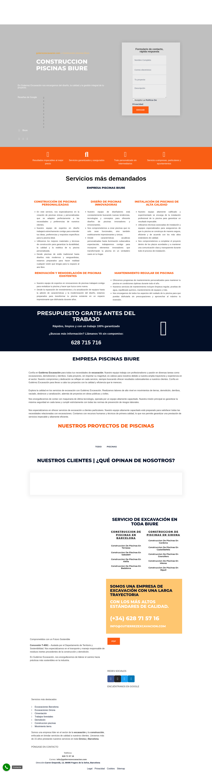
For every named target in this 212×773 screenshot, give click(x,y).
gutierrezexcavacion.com (48, 53)
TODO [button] (98, 446)
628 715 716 (86, 342)
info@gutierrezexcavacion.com (138, 626)
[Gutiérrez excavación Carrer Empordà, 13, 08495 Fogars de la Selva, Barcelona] (67, 544)
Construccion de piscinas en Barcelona (126, 535)
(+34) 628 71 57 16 (134, 618)
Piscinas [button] (112, 446)
